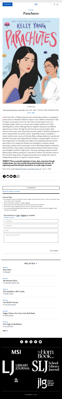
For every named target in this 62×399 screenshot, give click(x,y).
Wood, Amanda (9, 315)
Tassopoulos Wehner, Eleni (12, 282)
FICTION (31, 10)
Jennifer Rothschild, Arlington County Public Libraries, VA (26, 169)
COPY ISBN (31, 112)
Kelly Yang (32, 106)
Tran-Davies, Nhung (10, 304)
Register (23, 215)
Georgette (7, 272)
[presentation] (17, 246)
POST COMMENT (54, 250)
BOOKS (5, 267)
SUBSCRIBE (7, 4)
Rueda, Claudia (9, 293)
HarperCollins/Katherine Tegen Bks (14, 110)
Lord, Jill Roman (9, 326)
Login (18, 215)
